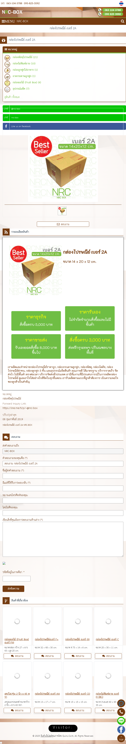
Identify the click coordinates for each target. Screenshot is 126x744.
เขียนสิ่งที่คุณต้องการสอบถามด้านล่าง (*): (23, 520)
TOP (121, 738)
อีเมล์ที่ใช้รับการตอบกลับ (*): (17, 482)
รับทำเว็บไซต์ (46, 736)
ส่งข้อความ (13, 588)
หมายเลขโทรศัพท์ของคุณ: (15, 495)
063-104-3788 (14, 3)
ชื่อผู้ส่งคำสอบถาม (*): (13, 470)
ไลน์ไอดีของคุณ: (10, 507)
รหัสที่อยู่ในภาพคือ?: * (13, 572)
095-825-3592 (31, 3)
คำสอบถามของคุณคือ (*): (15, 458)
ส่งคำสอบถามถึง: (11, 445)
